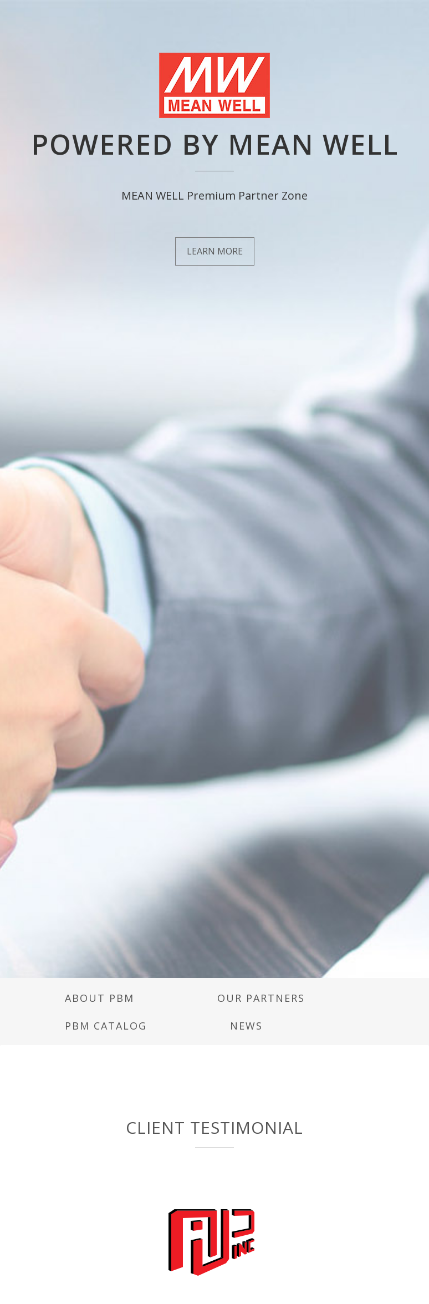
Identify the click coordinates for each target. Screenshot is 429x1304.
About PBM (99, 998)
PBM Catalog (106, 1025)
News (246, 1025)
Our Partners (261, 998)
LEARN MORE (215, 251)
